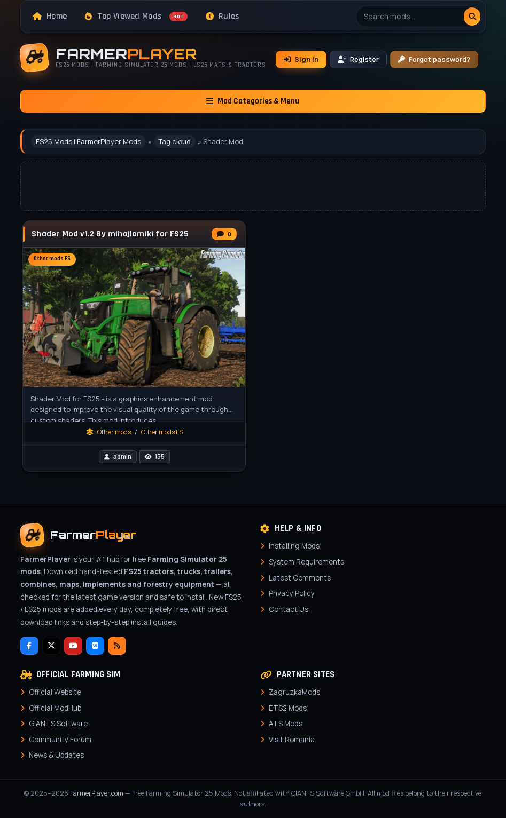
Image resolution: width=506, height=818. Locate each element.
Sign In (301, 59)
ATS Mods (285, 723)
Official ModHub (55, 708)
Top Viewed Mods (136, 16)
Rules (222, 16)
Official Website (55, 692)
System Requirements (306, 562)
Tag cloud (175, 141)
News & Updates (56, 755)
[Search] (472, 16)
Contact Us (288, 609)
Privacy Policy (292, 593)
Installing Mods (294, 546)
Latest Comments (300, 578)
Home (50, 16)
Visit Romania (292, 739)
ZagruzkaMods (294, 692)
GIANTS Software (58, 723)
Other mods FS (162, 431)
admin (122, 457)
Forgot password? (434, 59)
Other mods (114, 431)
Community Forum (60, 739)
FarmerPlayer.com (96, 793)
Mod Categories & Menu (252, 101)
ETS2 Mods (288, 708)
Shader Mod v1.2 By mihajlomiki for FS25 (110, 234)
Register (358, 59)
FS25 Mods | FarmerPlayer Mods (88, 141)
